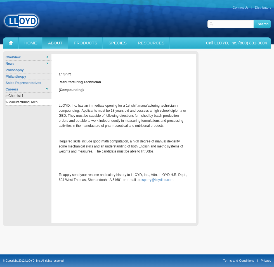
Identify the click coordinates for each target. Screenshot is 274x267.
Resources (151, 42)
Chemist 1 (15, 96)
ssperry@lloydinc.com (156, 180)
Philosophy (15, 70)
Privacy (266, 260)
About (55, 42)
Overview (13, 57)
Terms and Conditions (238, 260)
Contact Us (241, 7)
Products (85, 42)
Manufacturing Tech (23, 102)
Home (30, 42)
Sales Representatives (23, 83)
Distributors (263, 7)
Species (117, 42)
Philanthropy (16, 76)
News (10, 64)
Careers (12, 89)
